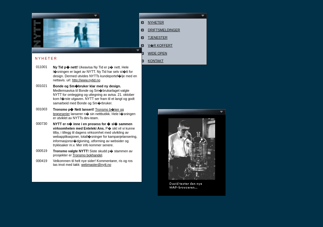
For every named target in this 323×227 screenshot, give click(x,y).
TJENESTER (157, 37)
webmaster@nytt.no (96, 164)
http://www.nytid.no (86, 80)
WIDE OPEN (157, 53)
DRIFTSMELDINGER (164, 30)
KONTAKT (156, 61)
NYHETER (156, 22)
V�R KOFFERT (160, 45)
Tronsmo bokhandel (87, 155)
